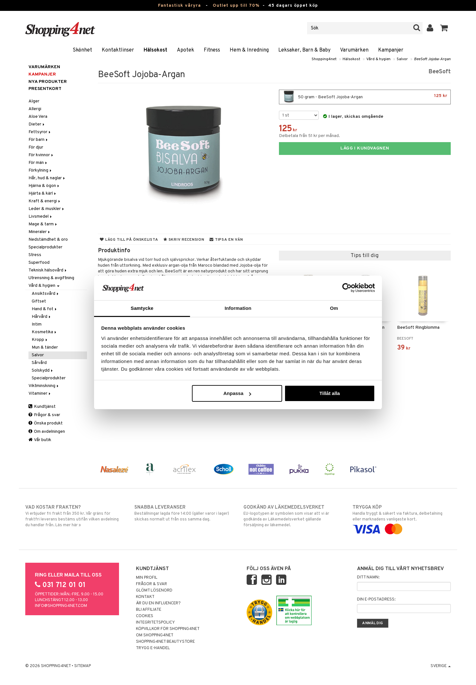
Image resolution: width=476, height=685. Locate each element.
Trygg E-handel (153, 648)
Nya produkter (47, 82)
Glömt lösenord (154, 590)
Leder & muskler (46, 209)
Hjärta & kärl (42, 193)
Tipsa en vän (226, 239)
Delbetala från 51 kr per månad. (309, 136)
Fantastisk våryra (179, 5)
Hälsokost (155, 50)
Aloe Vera (37, 116)
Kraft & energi (44, 201)
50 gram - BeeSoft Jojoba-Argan (364, 97)
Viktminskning (44, 386)
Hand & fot (45, 309)
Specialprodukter (45, 247)
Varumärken (354, 50)
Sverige (441, 666)
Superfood (39, 262)
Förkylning (40, 170)
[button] (444, 28)
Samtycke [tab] (142, 308)
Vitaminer (40, 393)
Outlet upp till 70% (236, 5)
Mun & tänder (45, 347)
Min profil (146, 577)
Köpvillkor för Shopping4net (168, 629)
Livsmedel (40, 216)
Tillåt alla (329, 393)
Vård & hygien (378, 59)
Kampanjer (390, 50)
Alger (33, 101)
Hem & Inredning (249, 50)
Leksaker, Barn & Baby (304, 50)
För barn (38, 139)
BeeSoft (439, 72)
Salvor (402, 59)
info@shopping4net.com (61, 605)
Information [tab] (238, 308)
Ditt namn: (368, 577)
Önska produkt (45, 423)
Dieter (36, 124)
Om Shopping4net (154, 635)
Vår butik (39, 440)
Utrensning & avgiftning (51, 278)
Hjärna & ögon (44, 186)
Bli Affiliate (148, 609)
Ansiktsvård (46, 293)
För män (38, 162)
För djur (35, 147)
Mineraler (39, 232)
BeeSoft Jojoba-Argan (432, 59)
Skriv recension (183, 239)
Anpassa (237, 393)
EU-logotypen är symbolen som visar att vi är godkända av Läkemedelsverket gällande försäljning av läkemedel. (292, 516)
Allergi (34, 109)
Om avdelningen (46, 431)
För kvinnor (41, 155)
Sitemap (82, 666)
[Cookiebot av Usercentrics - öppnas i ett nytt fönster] (347, 288)
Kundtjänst (42, 406)
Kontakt (145, 597)
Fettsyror (40, 132)
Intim (37, 324)
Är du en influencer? (158, 603)
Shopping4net (324, 59)
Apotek (185, 50)
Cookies (144, 616)
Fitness (212, 50)
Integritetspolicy (155, 622)
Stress (34, 255)
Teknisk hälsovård (47, 270)
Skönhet (82, 50)
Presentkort (44, 89)
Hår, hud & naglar (47, 178)
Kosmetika (44, 332)
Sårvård (39, 363)
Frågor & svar (44, 415)
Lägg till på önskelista (129, 239)
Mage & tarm (43, 224)
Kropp (40, 339)
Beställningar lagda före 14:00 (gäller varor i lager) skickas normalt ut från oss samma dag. (183, 513)
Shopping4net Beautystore (165, 641)
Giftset (39, 301)
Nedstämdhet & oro (48, 239)
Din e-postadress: (376, 599)
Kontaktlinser (118, 50)
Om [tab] (334, 308)
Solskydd (43, 370)
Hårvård (42, 316)
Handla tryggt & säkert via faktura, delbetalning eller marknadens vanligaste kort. (402, 518)
